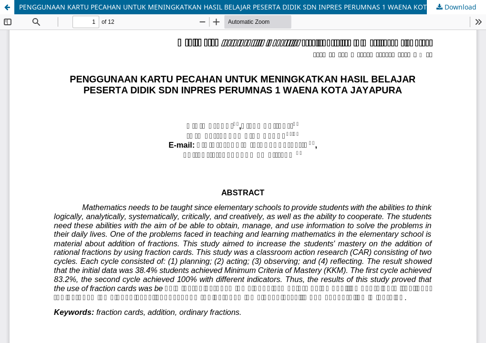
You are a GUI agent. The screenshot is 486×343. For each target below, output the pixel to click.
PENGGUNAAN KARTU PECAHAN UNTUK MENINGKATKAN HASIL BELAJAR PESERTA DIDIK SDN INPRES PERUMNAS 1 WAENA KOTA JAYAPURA (242, 6)
